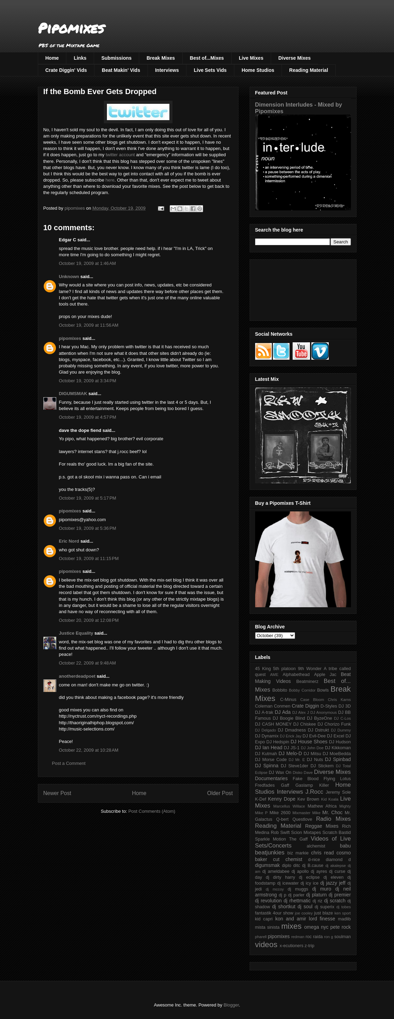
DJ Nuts (315, 759)
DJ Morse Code (271, 759)
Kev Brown (308, 799)
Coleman (264, 706)
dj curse (337, 871)
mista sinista (267, 927)
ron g (328, 937)
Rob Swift (280, 832)
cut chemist (287, 859)
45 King (263, 668)
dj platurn (316, 894)
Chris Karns (339, 700)
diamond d (338, 859)
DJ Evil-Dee (314, 736)
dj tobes (343, 907)
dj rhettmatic (297, 900)
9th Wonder (309, 668)
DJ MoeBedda (337, 753)
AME (274, 675)
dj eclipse (309, 877)
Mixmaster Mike (307, 813)
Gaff (285, 785)
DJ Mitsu (312, 753)
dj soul (304, 906)
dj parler (296, 895)
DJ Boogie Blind (289, 718)
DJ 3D (344, 706)
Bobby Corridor (302, 690)
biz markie (298, 853)
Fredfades (265, 785)
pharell (261, 937)
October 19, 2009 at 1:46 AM (87, 263)
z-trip (310, 945)
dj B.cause (312, 865)
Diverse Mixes (294, 58)
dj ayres (319, 871)
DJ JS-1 (292, 747)
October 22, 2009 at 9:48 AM (87, 663)
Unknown (69, 276)
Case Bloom (312, 700)
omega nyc (316, 927)
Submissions (116, 58)
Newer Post (57, 793)
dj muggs (298, 889)
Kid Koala (329, 799)
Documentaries (271, 778)
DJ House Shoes (309, 741)
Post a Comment (69, 763)
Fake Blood (305, 778)
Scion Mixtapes (306, 832)
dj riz (317, 901)
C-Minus (288, 699)
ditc (296, 865)
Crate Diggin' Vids (66, 70)
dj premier (340, 894)
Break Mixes (160, 58)
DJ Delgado (265, 730)
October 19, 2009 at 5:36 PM (87, 528)
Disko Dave (303, 772)
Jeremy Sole (338, 792)
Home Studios (258, 70)
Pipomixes (71, 28)
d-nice (314, 859)
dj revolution (268, 900)
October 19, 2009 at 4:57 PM (87, 417)
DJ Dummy (341, 730)
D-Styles (328, 706)
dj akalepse (335, 865)
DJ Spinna (267, 765)
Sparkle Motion (270, 839)
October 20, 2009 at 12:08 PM (89, 620)
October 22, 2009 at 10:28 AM (89, 750)
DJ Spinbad (338, 759)
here (110, 180)
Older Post (220, 793)
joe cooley (303, 913)
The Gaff (298, 839)
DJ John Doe (312, 748)
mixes (291, 926)
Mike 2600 (279, 812)
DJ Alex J (300, 712)
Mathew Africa (322, 806)
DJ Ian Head (269, 747)
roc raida (313, 936)
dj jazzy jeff (332, 883)
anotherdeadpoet (77, 676)
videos (266, 944)
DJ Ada (283, 712)
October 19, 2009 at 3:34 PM (87, 380)
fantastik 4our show (274, 913)
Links (80, 58)
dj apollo (300, 871)
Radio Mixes (333, 819)
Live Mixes (251, 58)
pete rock (340, 927)
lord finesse (322, 918)
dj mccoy (275, 889)
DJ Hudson (340, 742)
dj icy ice (310, 883)
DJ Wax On (280, 772)
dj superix (324, 906)
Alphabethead (296, 674)
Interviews (167, 70)
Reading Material (308, 70)
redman (297, 937)
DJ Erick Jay (290, 736)
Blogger (231, 1005)
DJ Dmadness (292, 730)
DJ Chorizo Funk (334, 724)
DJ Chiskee (304, 724)
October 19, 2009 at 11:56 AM (89, 325)
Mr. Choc (332, 812)
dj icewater (288, 883)
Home (52, 58)
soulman (342, 936)
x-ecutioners (291, 945)
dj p (282, 895)
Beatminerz (307, 681)
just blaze (323, 913)
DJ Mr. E (297, 760)
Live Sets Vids (210, 70)
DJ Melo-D (290, 753)
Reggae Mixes (321, 826)
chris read (322, 852)
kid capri (264, 919)
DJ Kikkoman (338, 747)
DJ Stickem (322, 765)
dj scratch (335, 900)
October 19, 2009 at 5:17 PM (87, 498)
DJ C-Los (342, 718)
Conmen (282, 706)
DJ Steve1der (294, 765)
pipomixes (70, 338)
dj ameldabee (276, 871)
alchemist (316, 846)
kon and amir (290, 918)
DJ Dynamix (267, 736)
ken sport (342, 913)
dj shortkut (283, 906)
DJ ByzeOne (319, 718)
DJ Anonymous (323, 712)
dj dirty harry (280, 877)
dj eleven (334, 877)
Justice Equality (76, 633)
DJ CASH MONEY (273, 724)
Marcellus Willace (289, 806)
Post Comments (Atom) (151, 811)
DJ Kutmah (266, 753)
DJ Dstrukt (318, 730)
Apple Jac (325, 674)
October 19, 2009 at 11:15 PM (89, 558)
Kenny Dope (281, 799)
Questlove (302, 819)
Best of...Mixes (207, 58)
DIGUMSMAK (73, 393)
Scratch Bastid (336, 832)
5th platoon (284, 668)
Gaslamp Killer (312, 785)
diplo (286, 865)
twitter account (120, 154)
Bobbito (279, 690)
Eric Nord (69, 541)
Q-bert (282, 819)
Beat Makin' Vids (121, 70)
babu (345, 846)
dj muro (321, 889)
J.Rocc (314, 791)
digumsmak (267, 865)
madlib (344, 919)
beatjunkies (270, 852)
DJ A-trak (264, 712)
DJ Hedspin (277, 742)
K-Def (260, 799)
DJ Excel (335, 736)
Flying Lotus (337, 778)
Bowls (323, 690)
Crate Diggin (305, 706)
